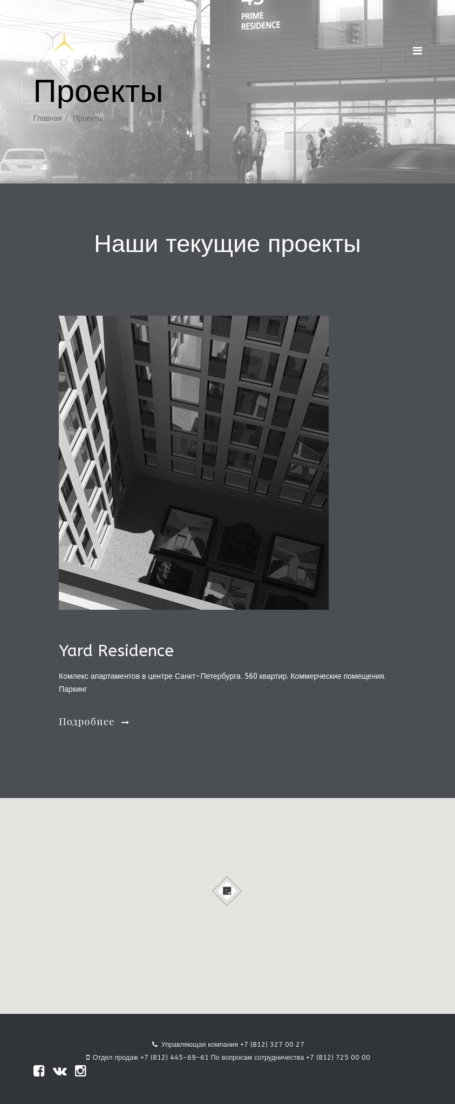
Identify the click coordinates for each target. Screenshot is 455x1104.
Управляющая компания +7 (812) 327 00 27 (232, 1044)
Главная (47, 118)
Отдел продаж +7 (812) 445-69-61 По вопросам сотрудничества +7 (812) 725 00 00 (231, 1057)
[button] (227, 891)
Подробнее (94, 721)
